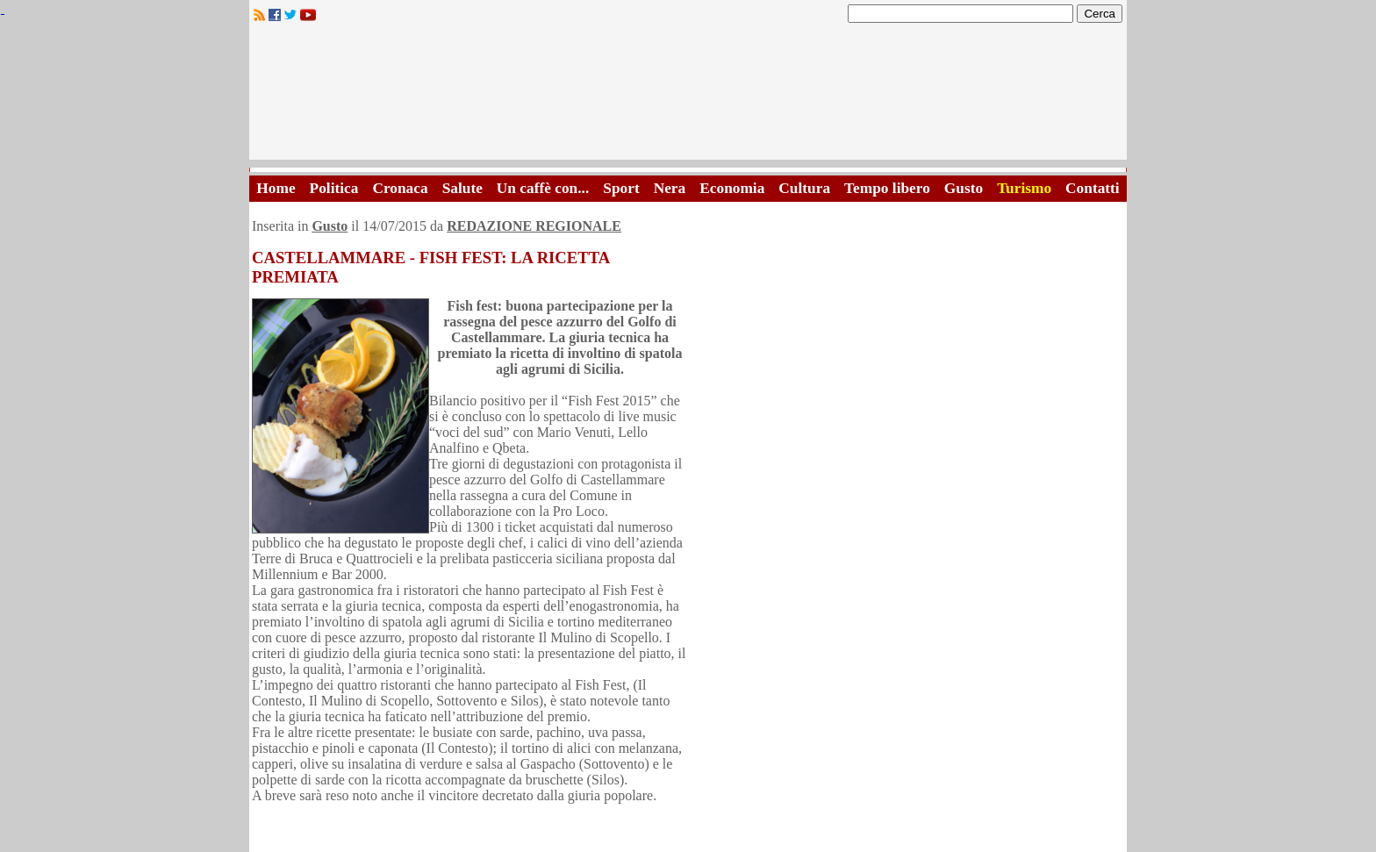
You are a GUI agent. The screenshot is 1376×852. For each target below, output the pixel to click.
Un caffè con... (543, 188)
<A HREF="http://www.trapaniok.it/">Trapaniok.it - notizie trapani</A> (688, 96)
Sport (621, 188)
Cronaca (399, 188)
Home (275, 188)
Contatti (1092, 188)
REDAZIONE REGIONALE (534, 225)
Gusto (963, 188)
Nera (670, 188)
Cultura (804, 188)
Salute (462, 188)
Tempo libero (887, 188)
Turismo (1024, 188)
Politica (334, 188)
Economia (731, 188)
